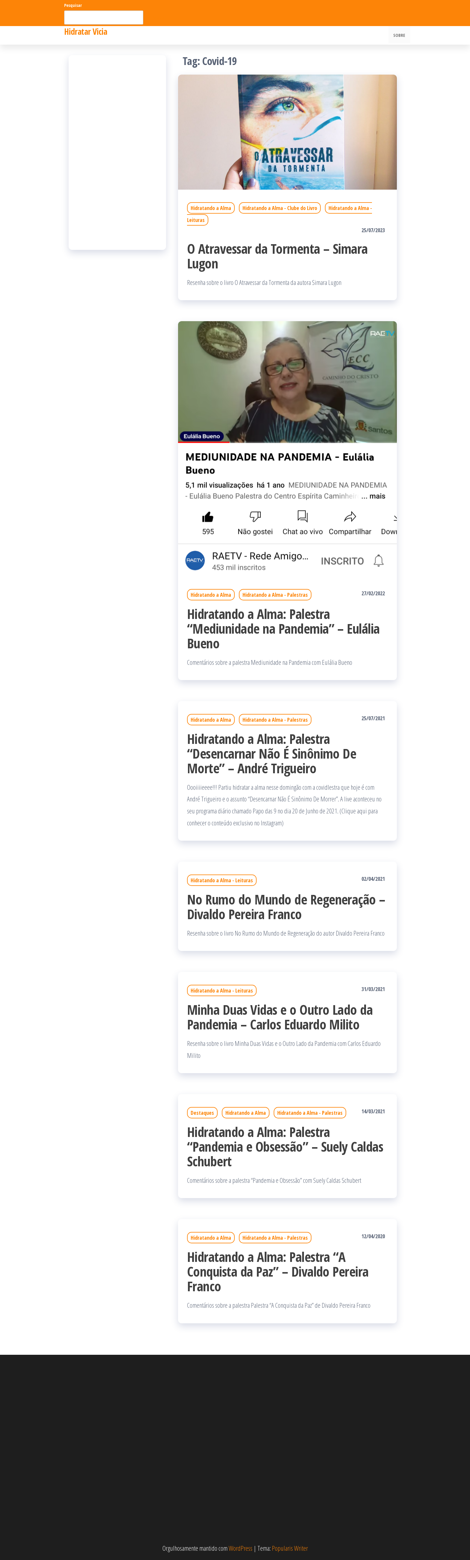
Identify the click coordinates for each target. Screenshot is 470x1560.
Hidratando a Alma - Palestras (275, 594)
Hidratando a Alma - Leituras (222, 880)
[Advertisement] (117, 152)
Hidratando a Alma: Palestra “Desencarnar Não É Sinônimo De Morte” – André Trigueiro (271, 753)
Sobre (400, 35)
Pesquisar (73, 5)
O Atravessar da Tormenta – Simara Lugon (277, 255)
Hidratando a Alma (211, 208)
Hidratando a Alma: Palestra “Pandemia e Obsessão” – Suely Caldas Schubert (285, 1146)
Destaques (202, 1112)
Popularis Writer (290, 1548)
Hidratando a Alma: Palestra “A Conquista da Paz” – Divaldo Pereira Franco (278, 1271)
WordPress (240, 1548)
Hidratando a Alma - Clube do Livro (279, 208)
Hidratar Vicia (85, 31)
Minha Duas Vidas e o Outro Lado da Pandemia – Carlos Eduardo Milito (280, 1016)
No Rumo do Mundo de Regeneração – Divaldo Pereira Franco (286, 906)
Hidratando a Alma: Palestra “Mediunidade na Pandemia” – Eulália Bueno (283, 628)
